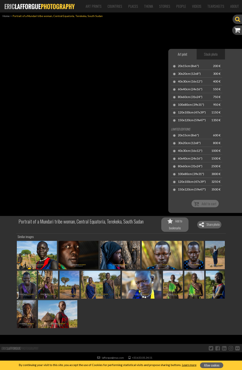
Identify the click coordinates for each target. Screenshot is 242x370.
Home (6, 16)
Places (133, 6)
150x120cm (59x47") (192, 120)
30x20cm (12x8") (189, 73)
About (234, 6)
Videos (196, 6)
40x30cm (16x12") (190, 81)
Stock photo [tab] (211, 54)
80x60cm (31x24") (190, 97)
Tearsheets (215, 6)
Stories (164, 6)
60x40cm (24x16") (190, 89)
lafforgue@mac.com (110, 357)
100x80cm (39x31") (191, 104)
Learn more (189, 365)
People (181, 6)
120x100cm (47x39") (192, 112)
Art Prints (94, 6)
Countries (115, 6)
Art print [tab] (182, 54)
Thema (148, 6)
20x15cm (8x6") (188, 66)
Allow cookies (212, 365)
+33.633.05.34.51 (140, 357)
